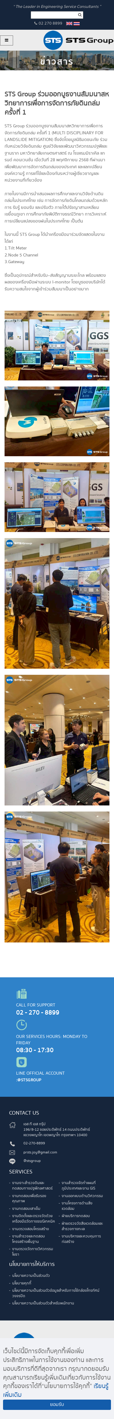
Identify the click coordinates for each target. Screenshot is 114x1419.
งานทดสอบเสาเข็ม (26, 1209)
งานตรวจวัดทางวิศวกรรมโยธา (32, 1251)
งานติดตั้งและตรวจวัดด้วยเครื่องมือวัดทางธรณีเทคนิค (33, 1218)
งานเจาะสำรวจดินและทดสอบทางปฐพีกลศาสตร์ (32, 1185)
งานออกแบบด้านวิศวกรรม (82, 1196)
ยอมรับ (57, 1404)
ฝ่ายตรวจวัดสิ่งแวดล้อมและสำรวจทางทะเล (82, 1226)
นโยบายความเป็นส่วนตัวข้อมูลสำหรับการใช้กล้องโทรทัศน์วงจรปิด (55, 1293)
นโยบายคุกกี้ (21, 1283)
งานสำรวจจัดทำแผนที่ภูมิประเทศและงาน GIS (79, 1185)
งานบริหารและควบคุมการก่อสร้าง (81, 1239)
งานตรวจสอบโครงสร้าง (30, 1229)
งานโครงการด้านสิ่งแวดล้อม (77, 1206)
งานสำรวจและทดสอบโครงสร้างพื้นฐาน (28, 1239)
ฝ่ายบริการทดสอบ (76, 1216)
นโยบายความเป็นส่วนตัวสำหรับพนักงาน (43, 1303)
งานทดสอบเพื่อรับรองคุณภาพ (29, 1198)
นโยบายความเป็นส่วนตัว (31, 1276)
